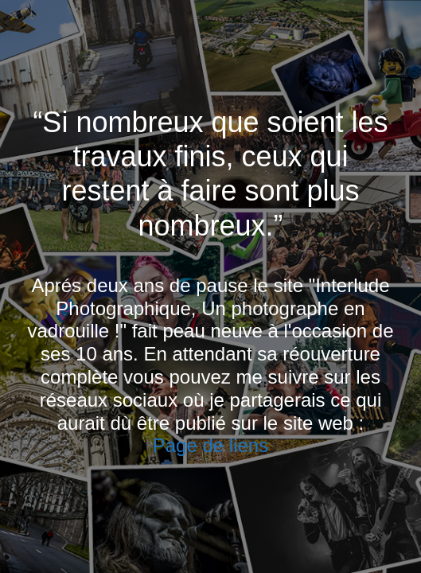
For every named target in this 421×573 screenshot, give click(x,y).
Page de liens (210, 445)
